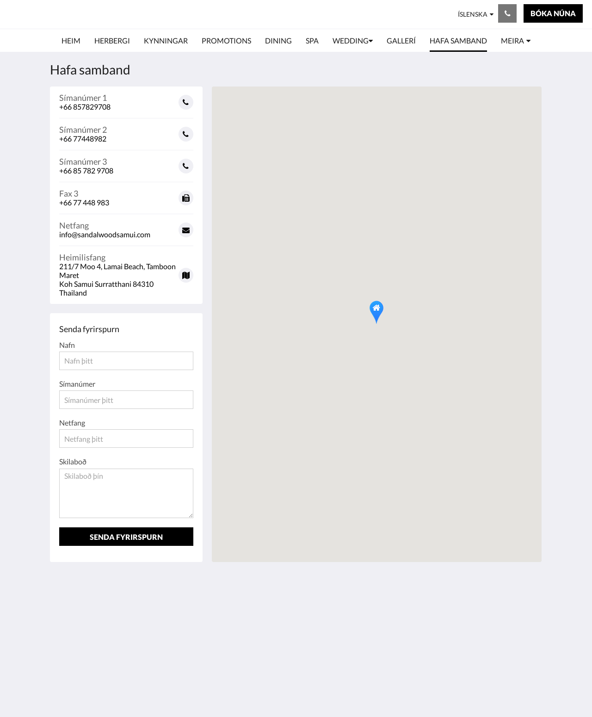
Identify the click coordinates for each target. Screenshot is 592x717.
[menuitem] (71, 40)
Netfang (72, 422)
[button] (376, 312)
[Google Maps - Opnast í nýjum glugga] (126, 271)
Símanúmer (77, 383)
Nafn (67, 344)
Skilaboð (72, 461)
